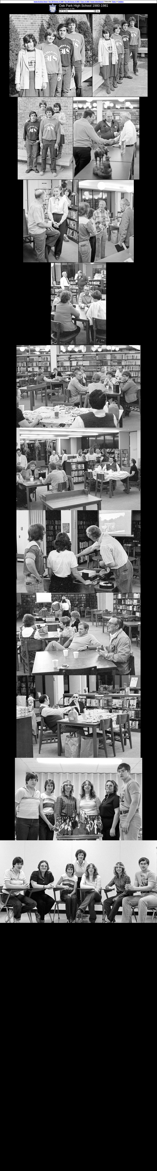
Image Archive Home (40, 1)
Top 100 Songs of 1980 (56, 1)
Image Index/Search (97, 1)
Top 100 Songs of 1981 (72, 1)
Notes (114, 1)
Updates (120, 1)
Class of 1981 (85, 1)
